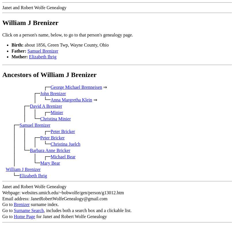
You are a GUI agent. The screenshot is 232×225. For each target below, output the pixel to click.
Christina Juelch (65, 144)
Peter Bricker (63, 131)
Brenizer (22, 204)
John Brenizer (53, 93)
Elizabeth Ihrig (43, 56)
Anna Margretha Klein (71, 99)
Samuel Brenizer (43, 51)
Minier (57, 112)
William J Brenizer (23, 169)
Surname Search (29, 210)
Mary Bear (50, 163)
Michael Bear (63, 156)
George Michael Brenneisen (76, 87)
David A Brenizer (46, 106)
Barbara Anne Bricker (50, 150)
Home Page (24, 216)
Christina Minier (55, 118)
